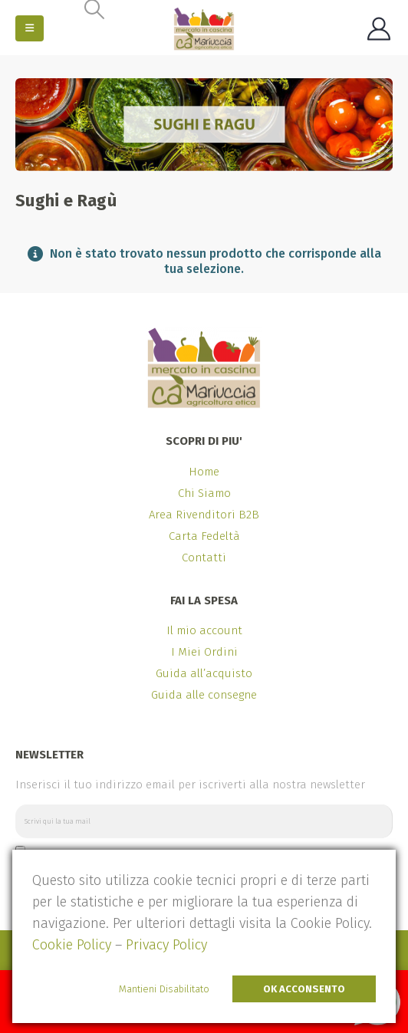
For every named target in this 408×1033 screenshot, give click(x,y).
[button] (29, 28)
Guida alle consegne (204, 695)
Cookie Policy (71, 944)
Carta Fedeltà (204, 536)
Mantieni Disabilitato (164, 989)
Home (204, 472)
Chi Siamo (204, 493)
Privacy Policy (166, 944)
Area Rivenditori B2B (204, 514)
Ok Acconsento (304, 989)
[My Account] (379, 29)
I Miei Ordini (204, 652)
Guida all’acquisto (204, 673)
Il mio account (204, 630)
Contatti (204, 557)
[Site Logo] (204, 28)
